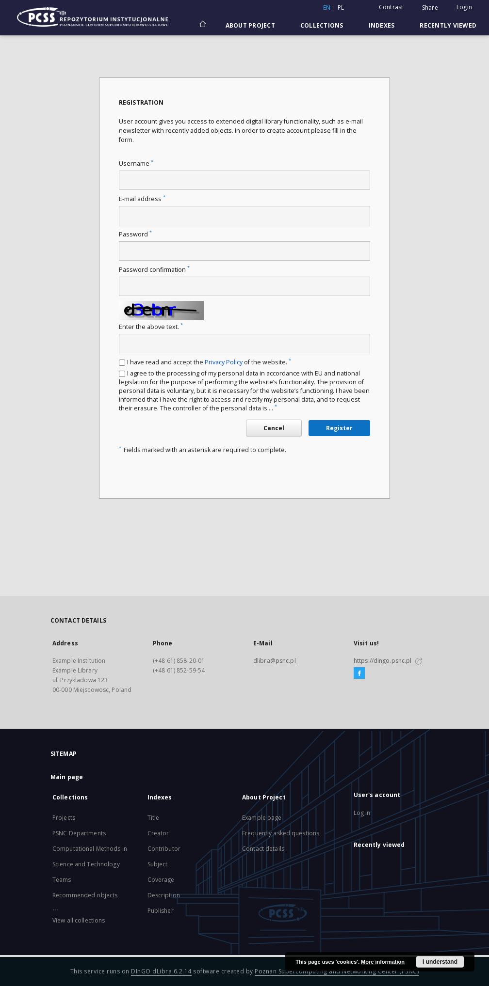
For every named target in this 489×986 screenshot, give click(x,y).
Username (136, 163)
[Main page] (202, 25)
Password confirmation (154, 270)
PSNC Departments (79, 833)
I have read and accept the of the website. (209, 362)
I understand (440, 961)
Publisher (160, 911)
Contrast (391, 7)
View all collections (78, 920)
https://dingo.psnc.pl (388, 661)
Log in (362, 813)
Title (153, 818)
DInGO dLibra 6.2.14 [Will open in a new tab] (161, 971)
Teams (61, 880)
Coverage (161, 880)
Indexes (382, 25)
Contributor (163, 849)
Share (430, 8)
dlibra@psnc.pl (274, 661)
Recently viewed (448, 25)
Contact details (263, 849)
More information (383, 962)
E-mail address (142, 199)
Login (464, 7)
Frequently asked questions (280, 833)
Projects (63, 818)
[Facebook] (359, 673)
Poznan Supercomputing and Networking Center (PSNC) (337, 971)
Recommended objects (84, 895)
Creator (158, 833)
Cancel (273, 428)
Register (339, 428)
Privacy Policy (224, 362)
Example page (261, 818)
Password (135, 234)
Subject (157, 864)
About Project (250, 25)
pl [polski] (341, 7)
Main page (66, 777)
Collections (321, 25)
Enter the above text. (151, 327)
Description (163, 895)
